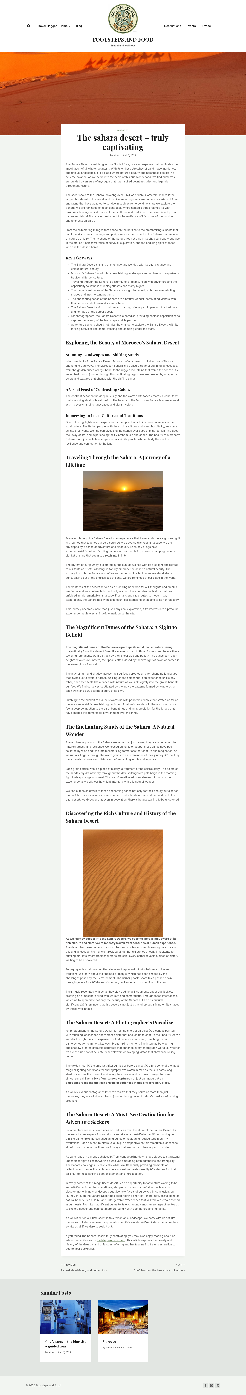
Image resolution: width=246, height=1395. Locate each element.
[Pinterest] (217, 1385)
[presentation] (65, 1317)
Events (191, 26)
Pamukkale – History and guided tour (90, 1267)
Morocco (123, 130)
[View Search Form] (29, 26)
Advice (206, 26)
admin (116, 155)
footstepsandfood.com (111, 1240)
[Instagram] (211, 1385)
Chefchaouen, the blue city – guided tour (155, 1267)
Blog (79, 26)
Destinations (172, 26)
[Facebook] (205, 1385)
